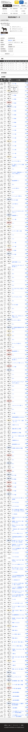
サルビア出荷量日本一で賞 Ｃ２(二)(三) (18, 549)
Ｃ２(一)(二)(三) (15, 502)
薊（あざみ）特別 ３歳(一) (18, 642)
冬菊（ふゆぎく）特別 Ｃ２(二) (18, 611)
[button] (1, 6)
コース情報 (23, 13)
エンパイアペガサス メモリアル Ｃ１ (18, 212)
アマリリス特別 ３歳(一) (17, 646)
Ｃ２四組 (14, 118)
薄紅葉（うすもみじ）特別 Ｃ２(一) (18, 619)
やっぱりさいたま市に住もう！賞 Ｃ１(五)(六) (18, 584)
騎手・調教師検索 (14, 8)
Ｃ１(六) (14, 599)
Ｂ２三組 (14, 475)
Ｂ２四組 (14, 479)
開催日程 (16, 5)
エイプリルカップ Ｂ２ (17, 297)
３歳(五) (14, 673)
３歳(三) (14, 661)
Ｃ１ (13, 169)
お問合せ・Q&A (7, 725)
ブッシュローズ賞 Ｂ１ (17, 196)
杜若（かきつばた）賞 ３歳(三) (18, 657)
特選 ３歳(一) (15, 626)
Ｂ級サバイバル (15, 425)
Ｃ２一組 (14, 83)
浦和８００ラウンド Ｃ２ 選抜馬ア (18, 518)
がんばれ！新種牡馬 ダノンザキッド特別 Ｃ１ (18, 173)
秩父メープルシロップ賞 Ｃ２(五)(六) (18, 526)
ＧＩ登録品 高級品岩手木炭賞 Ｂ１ (18, 328)
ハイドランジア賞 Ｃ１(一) (18, 363)
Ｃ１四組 (14, 95)
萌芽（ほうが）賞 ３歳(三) (18, 669)
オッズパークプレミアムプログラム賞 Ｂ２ (18, 382)
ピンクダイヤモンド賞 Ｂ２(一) (18, 289)
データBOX (7, 5)
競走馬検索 (4, 8)
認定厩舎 (23, 11)
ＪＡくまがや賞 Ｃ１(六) (17, 603)
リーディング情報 (14, 11)
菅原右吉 (10, 40)
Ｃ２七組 (14, 254)
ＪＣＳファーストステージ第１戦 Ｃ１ (18, 359)
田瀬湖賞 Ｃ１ (15, 215)
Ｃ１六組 (14, 366)
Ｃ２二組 (14, 134)
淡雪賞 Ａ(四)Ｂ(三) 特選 (17, 448)
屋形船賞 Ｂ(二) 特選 (16, 432)
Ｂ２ (13, 184)
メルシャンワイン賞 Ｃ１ (17, 405)
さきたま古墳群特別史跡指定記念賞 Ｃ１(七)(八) (18, 576)
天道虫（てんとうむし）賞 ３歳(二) (18, 650)
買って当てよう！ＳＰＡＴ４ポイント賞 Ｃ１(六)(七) (18, 568)
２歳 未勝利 (14, 708)
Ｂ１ (13, 300)
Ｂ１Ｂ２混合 (15, 200)
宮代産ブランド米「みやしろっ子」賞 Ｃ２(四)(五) (18, 541)
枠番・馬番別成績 (14, 13)
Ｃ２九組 (14, 490)
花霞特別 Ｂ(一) (15, 440)
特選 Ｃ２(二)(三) (15, 622)
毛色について (3, 34)
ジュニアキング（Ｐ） (17, 677)
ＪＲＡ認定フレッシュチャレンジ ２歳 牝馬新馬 (18, 716)
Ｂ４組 (13, 413)
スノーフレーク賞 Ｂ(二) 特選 (18, 436)
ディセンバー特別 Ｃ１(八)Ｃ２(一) (18, 607)
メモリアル (4, 11)
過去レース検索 (23, 8)
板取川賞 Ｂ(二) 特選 (16, 428)
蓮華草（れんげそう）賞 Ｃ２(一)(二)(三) (18, 522)
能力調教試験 (4, 13)
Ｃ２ (13, 235)
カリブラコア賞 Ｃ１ (16, 161)
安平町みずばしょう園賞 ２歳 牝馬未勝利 (18, 704)
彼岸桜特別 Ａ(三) (16, 444)
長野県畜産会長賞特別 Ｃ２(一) (18, 537)
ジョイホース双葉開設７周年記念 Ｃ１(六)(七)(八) (18, 588)
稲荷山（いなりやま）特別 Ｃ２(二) (18, 560)
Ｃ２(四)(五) (14, 514)
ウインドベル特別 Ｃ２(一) (18, 564)
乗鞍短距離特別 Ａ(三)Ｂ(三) (18, 417)
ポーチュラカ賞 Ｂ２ (16, 343)
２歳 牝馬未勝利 (15, 692)
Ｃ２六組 (14, 107)
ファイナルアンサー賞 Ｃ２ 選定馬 (18, 498)
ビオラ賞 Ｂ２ (15, 204)
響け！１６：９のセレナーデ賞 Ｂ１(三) (18, 316)
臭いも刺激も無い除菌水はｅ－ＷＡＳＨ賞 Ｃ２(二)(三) (18, 510)
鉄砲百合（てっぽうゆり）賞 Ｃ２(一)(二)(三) (18, 545)
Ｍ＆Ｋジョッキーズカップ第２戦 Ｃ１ (18, 266)
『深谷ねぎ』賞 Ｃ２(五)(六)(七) (18, 529)
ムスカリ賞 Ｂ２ (15, 188)
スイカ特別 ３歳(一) (16, 634)
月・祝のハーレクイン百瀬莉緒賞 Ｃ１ (18, 165)
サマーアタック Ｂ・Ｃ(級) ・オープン (18, 421)
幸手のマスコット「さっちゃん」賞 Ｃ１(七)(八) (18, 591)
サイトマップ (15, 725)
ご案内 (22, 725)
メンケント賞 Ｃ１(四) (17, 231)
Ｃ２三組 (14, 126)
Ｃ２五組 (14, 103)
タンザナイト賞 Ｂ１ (16, 320)
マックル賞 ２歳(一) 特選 (17, 684)
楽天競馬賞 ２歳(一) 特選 (17, 680)
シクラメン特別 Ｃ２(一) (17, 533)
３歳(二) (14, 653)
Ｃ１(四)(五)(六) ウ (16, 580)
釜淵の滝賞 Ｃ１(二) (16, 262)
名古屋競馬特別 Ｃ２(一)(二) (18, 614)
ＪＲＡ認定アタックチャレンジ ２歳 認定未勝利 (18, 712)
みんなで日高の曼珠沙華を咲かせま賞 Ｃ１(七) (18, 595)
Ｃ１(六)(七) (14, 572)
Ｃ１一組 (14, 219)
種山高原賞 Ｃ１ (15, 180)
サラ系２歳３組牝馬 (16, 688)
